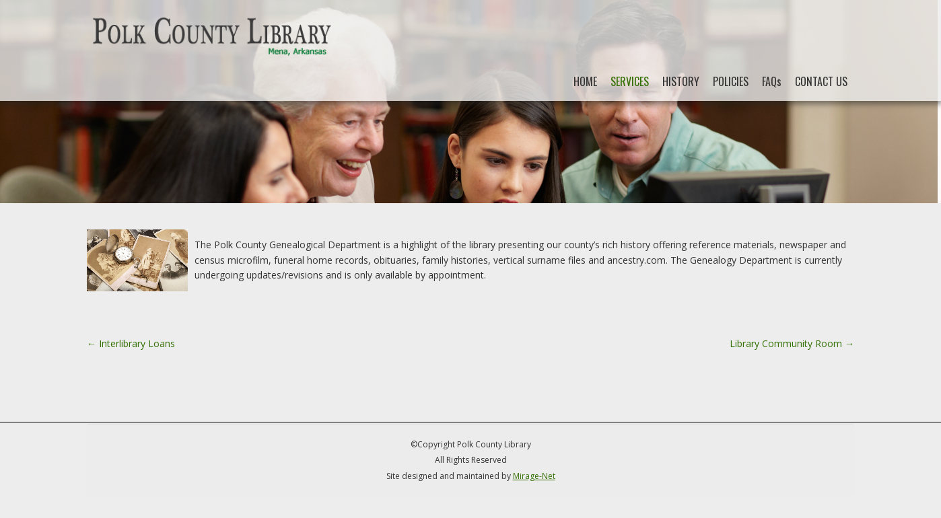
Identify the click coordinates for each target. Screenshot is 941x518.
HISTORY (680, 81)
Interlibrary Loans (131, 343)
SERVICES (630, 81)
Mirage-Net (534, 476)
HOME (585, 81)
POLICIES (730, 81)
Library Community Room (792, 343)
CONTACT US (821, 81)
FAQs (771, 81)
